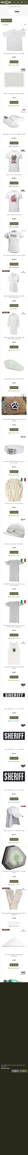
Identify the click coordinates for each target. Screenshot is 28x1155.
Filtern (6, 20)
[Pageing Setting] (25, 24)
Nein (15, 1071)
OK (23, 1071)
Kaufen (14, 62)
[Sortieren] (12, 24)
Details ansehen (5, 1068)
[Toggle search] (14, 2)
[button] (18, 2)
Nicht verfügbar (14, 923)
